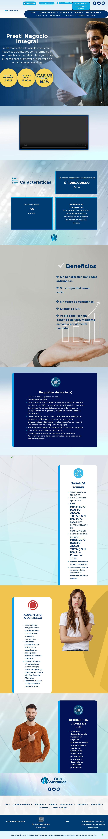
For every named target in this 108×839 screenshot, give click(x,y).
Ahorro (78, 12)
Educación (55, 16)
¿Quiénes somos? (47, 12)
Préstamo (65, 12)
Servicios (41, 16)
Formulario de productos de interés (81, 6)
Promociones (92, 12)
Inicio (33, 12)
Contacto (69, 16)
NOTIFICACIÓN (86, 16)
